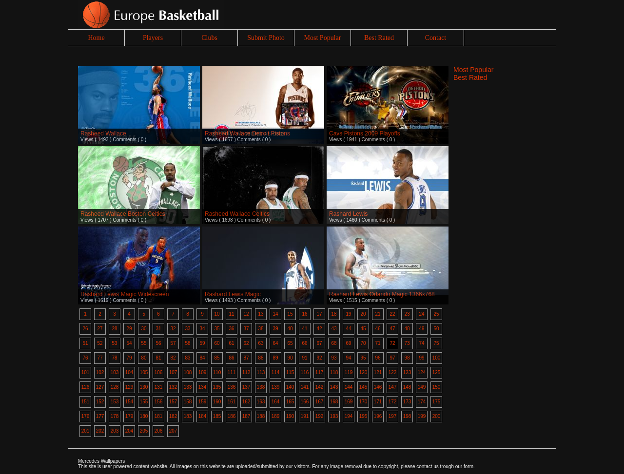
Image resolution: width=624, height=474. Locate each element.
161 (232, 401)
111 (232, 372)
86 (231, 357)
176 (85, 416)
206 (159, 431)
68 (333, 343)
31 (158, 328)
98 (407, 357)
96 (377, 357)
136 (232, 387)
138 (261, 387)
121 (378, 372)
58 (187, 343)
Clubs (209, 37)
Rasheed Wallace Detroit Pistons (247, 133)
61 (231, 343)
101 (85, 372)
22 (392, 314)
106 (159, 372)
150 (436, 387)
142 (319, 387)
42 (319, 328)
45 (363, 328)
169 (349, 401)
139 (276, 387)
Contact (436, 37)
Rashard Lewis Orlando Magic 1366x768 (382, 294)
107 (173, 372)
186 (232, 416)
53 (114, 343)
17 (319, 314)
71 (377, 343)
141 (305, 387)
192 (319, 416)
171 (378, 401)
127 (100, 387)
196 (378, 416)
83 (187, 357)
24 (421, 314)
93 (333, 357)
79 (129, 357)
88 (260, 357)
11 (231, 314)
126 (85, 387)
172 (393, 401)
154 (129, 401)
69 (348, 343)
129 (129, 387)
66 (304, 343)
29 (129, 328)
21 (377, 314)
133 (188, 387)
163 (261, 401)
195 (363, 416)
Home (96, 37)
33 (187, 328)
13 (260, 314)
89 (275, 357)
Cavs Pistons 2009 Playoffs (364, 133)
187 (246, 416)
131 (159, 387)
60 (216, 343)
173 (407, 401)
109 (202, 372)
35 (216, 328)
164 (276, 401)
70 (363, 343)
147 (393, 387)
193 (334, 416)
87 (246, 357)
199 (422, 416)
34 (202, 328)
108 (188, 372)
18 (333, 314)
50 (436, 328)
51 (85, 343)
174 (422, 401)
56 (158, 343)
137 (246, 387)
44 (348, 328)
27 (99, 328)
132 (173, 387)
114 (276, 372)
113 (261, 372)
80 (143, 357)
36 (231, 328)
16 (304, 314)
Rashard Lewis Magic (233, 294)
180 (144, 416)
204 (129, 431)
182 (173, 416)
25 (436, 314)
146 (378, 387)
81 (158, 357)
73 (407, 343)
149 (422, 387)
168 (334, 401)
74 (421, 343)
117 (319, 372)
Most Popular (322, 37)
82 (173, 357)
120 (363, 372)
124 (422, 372)
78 (114, 357)
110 (217, 372)
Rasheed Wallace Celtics (237, 213)
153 (115, 401)
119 (349, 372)
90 (289, 357)
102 (100, 372)
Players (153, 37)
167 (319, 401)
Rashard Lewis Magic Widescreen (124, 294)
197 (393, 416)
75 (436, 343)
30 (143, 328)
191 (305, 416)
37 (246, 328)
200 (436, 416)
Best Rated (379, 37)
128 (115, 387)
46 (377, 328)
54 (129, 343)
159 (202, 401)
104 (129, 372)
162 (246, 401)
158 (188, 401)
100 (436, 357)
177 (100, 416)
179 (129, 416)
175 (436, 401)
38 (260, 328)
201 (85, 431)
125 (436, 372)
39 (275, 328)
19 (348, 314)
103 (115, 372)
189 (276, 416)
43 (333, 328)
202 (100, 431)
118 (334, 372)
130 (144, 387)
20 (363, 314)
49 (421, 328)
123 (407, 372)
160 (217, 401)
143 (334, 387)
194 (349, 416)
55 (143, 343)
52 (99, 343)
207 (173, 431)
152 (100, 401)
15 (289, 314)
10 (216, 314)
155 (144, 401)
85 (216, 357)
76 (85, 357)
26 (85, 328)
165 (290, 401)
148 (407, 387)
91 (304, 357)
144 (349, 387)
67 (319, 343)
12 (246, 314)
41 (304, 328)
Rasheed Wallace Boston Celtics (122, 213)
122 (393, 372)
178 (115, 416)
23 (407, 314)
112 (246, 372)
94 (348, 357)
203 (115, 431)
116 (305, 372)
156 (159, 401)
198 (407, 416)
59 (202, 343)
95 (363, 357)
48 (407, 328)
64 (275, 343)
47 (392, 328)
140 (290, 387)
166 (305, 401)
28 (114, 328)
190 (290, 416)
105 (144, 372)
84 (202, 357)
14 (275, 314)
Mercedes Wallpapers (101, 461)
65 (289, 343)
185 (217, 416)
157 (173, 401)
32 (173, 328)
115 (290, 372)
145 (363, 387)
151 (85, 401)
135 (217, 387)
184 (202, 416)
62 (246, 343)
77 (99, 357)
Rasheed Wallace (103, 133)
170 (363, 401)
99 (421, 357)
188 (261, 416)
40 (289, 328)
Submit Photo (266, 37)
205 (144, 431)
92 (319, 357)
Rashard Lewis (348, 213)
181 (159, 416)
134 (202, 387)
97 (392, 357)
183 (188, 416)
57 (173, 343)
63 (260, 343)
